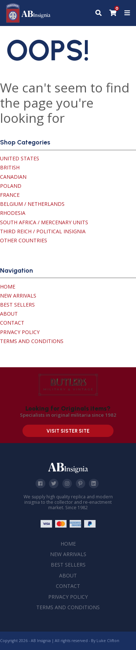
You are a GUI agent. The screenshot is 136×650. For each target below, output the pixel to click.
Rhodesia (12, 212)
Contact (12, 322)
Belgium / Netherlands (32, 203)
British (10, 167)
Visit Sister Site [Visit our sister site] (68, 431)
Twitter (53, 483)
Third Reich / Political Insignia (43, 231)
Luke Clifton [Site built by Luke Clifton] (107, 640)
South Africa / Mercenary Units (44, 222)
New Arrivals (18, 295)
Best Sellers (17, 304)
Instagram (67, 483)
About (9, 313)
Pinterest (80, 483)
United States (19, 158)
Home (7, 286)
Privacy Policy (20, 332)
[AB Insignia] (28, 20)
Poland (10, 185)
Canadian (13, 176)
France (10, 194)
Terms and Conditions (31, 341)
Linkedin (93, 483)
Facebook (40, 483)
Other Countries (23, 240)
